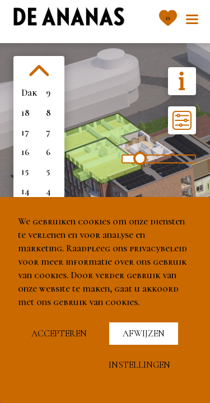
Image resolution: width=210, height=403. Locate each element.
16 (25, 152)
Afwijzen (144, 333)
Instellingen (139, 365)
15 (25, 171)
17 (25, 132)
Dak (29, 93)
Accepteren (59, 333)
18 (25, 113)
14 (25, 191)
